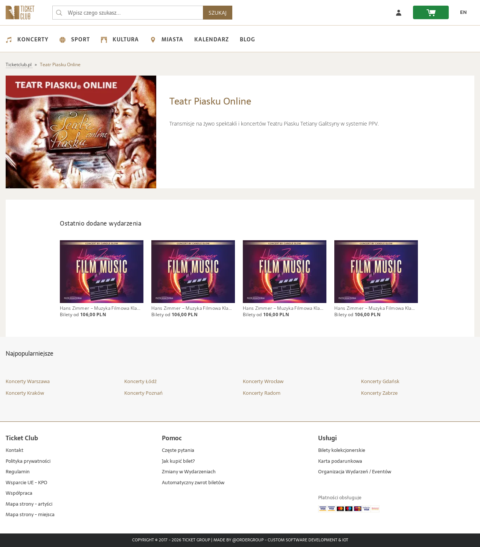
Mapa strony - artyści (29, 504)
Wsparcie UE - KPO (26, 482)
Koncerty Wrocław (263, 381)
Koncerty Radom (261, 392)
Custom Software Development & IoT (308, 540)
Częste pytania (178, 450)
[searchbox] (127, 13)
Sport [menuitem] (74, 39)
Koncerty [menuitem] (27, 39)
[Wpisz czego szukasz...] (59, 13)
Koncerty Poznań (143, 392)
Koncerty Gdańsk (380, 381)
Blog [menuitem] (247, 39)
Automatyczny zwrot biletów (193, 482)
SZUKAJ (218, 12)
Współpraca (19, 493)
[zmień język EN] (461, 12)
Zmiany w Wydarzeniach (189, 472)
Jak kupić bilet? (178, 461)
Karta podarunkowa (340, 461)
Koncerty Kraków (25, 392)
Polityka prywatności (28, 461)
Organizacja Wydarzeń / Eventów (354, 472)
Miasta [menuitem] (166, 39)
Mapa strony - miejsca (30, 515)
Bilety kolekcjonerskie (341, 450)
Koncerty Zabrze (379, 392)
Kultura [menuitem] (120, 39)
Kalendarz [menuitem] (211, 39)
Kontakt (14, 450)
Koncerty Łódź (140, 381)
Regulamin (18, 472)
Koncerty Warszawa (28, 381)
